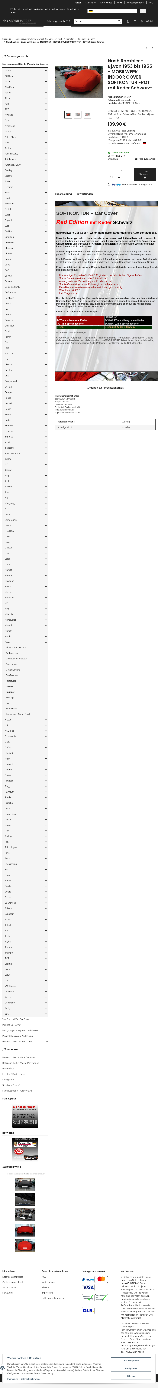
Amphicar (9, 115)
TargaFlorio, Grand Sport (18, 714)
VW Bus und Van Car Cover (15, 1019)
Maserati (9, 575)
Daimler (8, 276)
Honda (8, 409)
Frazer (8, 359)
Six (7, 703)
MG (6, 603)
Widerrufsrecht (49, 1282)
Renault (8, 825)
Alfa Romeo (10, 87)
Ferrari (8, 337)
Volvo (7, 975)
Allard (8, 92)
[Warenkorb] (147, 21)
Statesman (11, 708)
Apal (7, 120)
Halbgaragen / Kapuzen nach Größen (20, 1030)
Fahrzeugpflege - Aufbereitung (17, 1091)
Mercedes (9, 597)
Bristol (8, 209)
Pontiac (8, 797)
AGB (44, 1277)
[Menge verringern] (111, 171)
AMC (7, 109)
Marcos (8, 570)
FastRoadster (12, 675)
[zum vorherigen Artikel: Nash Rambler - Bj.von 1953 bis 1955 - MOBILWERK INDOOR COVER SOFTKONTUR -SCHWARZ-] (146, 48)
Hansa (8, 398)
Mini (7, 609)
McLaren (9, 592)
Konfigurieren (131, 1368)
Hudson (8, 420)
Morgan (8, 631)
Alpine (8, 98)
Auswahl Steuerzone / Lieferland (127, 143)
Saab (7, 858)
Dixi (6, 309)
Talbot (8, 925)
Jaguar (8, 470)
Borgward (9, 203)
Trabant (8, 947)
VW (7, 980)
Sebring (10, 697)
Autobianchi (10, 159)
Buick (7, 226)
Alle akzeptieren (131, 1360)
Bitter (7, 181)
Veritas (8, 969)
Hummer (9, 425)
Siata (7, 875)
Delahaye (9, 298)
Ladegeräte (8, 1079)
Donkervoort (11, 320)
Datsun (8, 281)
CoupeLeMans (13, 670)
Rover (7, 853)
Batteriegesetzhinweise (53, 1298)
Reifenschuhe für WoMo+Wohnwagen (20, 1063)
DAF (7, 270)
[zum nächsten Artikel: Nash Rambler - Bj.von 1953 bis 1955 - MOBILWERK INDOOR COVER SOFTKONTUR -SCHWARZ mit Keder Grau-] (152, 48)
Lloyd (7, 553)
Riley (7, 831)
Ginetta (8, 370)
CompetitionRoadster (16, 658)
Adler (7, 81)
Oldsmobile (10, 736)
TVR (7, 958)
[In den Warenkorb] (57, 56)
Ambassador (12, 653)
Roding (8, 836)
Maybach (9, 581)
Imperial (9, 437)
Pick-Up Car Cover (11, 1025)
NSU (7, 725)
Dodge (8, 314)
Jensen (8, 486)
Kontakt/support (135, 2)
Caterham (9, 237)
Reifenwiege (8, 1068)
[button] (127, 21)
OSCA (8, 747)
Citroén (8, 253)
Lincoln (8, 548)
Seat (7, 869)
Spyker (8, 897)
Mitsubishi (9, 614)
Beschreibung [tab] (63, 194)
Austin (8, 148)
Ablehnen (131, 1376)
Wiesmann (10, 1003)
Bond (7, 198)
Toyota (8, 941)
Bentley (8, 170)
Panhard (9, 764)
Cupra (8, 259)
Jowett (8, 492)
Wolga (8, 1008)
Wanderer (9, 991)
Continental (11, 664)
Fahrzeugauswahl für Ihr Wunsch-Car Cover (23, 64)
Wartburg (9, 997)
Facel (7, 331)
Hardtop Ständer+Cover (13, 1074)
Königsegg (10, 503)
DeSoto (8, 303)
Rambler (10, 692)
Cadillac (9, 231)
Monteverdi (10, 620)
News (119, 2)
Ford (7, 348)
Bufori (7, 215)
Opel (7, 742)
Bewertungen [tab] (85, 194)
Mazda (8, 586)
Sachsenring (11, 864)
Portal (78, 2)
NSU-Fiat (9, 731)
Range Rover (11, 814)
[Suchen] (95, 21)
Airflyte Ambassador (16, 647)
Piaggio (8, 786)
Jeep (7, 475)
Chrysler (9, 248)
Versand (131, 130)
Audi (7, 142)
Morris (8, 636)
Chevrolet (9, 242)
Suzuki (8, 919)
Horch (8, 414)
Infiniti (7, 442)
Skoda (8, 886)
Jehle (7, 481)
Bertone (8, 176)
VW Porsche (11, 986)
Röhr (7, 842)
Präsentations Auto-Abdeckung (17, 1036)
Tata (7, 930)
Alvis (7, 104)
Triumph (9, 953)
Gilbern (8, 364)
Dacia (7, 265)
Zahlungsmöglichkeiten (13, 1282)
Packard (9, 753)
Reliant (8, 819)
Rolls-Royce (11, 847)
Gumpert (9, 392)
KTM (7, 509)
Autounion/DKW (13, 165)
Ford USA (9, 353)
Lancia (8, 525)
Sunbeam (9, 914)
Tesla (7, 936)
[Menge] (121, 171)
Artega (8, 131)
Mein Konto (106, 2)
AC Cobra (9, 76)
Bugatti (8, 220)
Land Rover (10, 531)
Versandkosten (9, 1287)
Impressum (47, 1293)
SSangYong (10, 903)
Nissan (8, 720)
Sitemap (46, 1287)
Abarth (8, 70)
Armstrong (10, 126)
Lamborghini (11, 520)
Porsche (9, 803)
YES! (7, 1014)
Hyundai (9, 431)
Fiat (6, 342)
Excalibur (9, 326)
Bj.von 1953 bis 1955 (127, 100)
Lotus (7, 564)
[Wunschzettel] (135, 21)
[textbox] (112, 11)
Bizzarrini (9, 187)
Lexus (7, 536)
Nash (7, 642)
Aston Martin (11, 137)
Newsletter (7, 1293)
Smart (8, 892)
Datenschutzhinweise (12, 1277)
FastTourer (11, 681)
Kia (6, 498)
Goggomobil (11, 381)
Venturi (8, 964)
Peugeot (9, 781)
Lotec (7, 559)
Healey (9, 686)
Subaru (8, 908)
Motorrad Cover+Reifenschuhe (17, 1041)
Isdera (8, 459)
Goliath (8, 387)
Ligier (7, 542)
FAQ (151, 2)
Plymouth (9, 792)
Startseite (91, 2)
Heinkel (8, 403)
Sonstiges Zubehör (11, 1085)
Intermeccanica (12, 453)
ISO (6, 464)
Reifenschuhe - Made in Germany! (19, 1057)
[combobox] (112, 11)
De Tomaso (10, 292)
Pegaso (8, 775)
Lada (7, 514)
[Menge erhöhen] (119, 177)
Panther (8, 769)
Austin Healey (11, 154)
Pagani (8, 758)
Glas (7, 375)
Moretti (8, 625)
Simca (8, 880)
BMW (7, 192)
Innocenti (9, 448)
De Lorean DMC (12, 287)
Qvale (7, 808)
